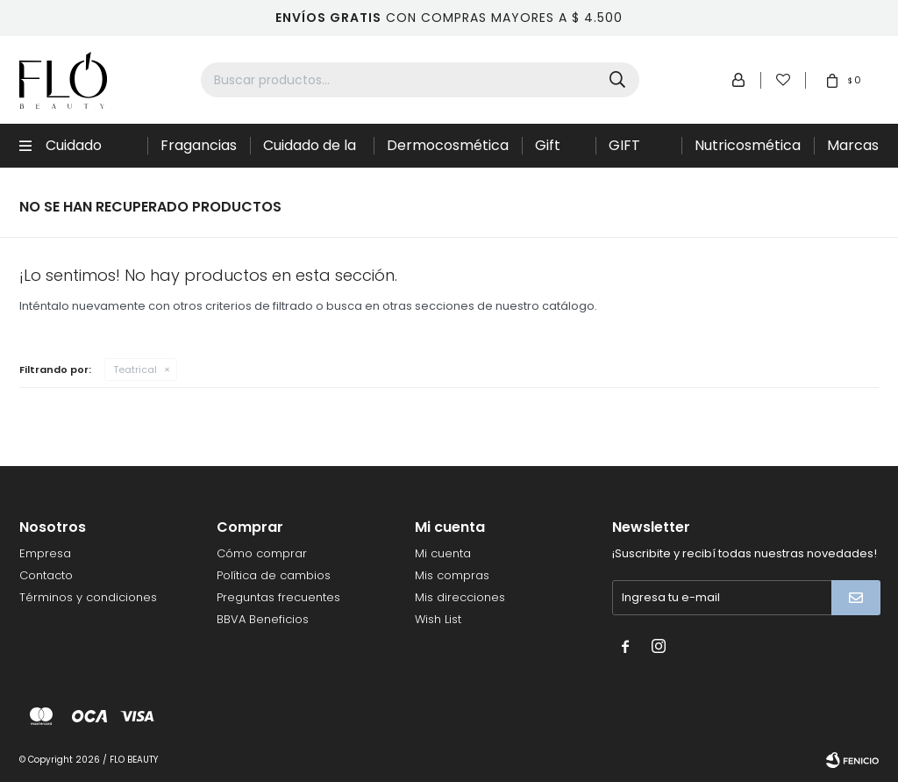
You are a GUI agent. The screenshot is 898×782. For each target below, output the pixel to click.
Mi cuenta (443, 553)
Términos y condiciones (88, 597)
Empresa (45, 553)
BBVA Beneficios (263, 619)
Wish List (438, 619)
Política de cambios (274, 575)
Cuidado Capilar (74, 151)
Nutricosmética (748, 145)
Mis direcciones (460, 597)
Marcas (853, 145)
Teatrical (135, 369)
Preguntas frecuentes (278, 597)
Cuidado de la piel (309, 151)
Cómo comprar (262, 553)
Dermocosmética (448, 145)
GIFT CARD (628, 151)
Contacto (46, 575)
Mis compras (452, 575)
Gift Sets (550, 151)
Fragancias (198, 145)
